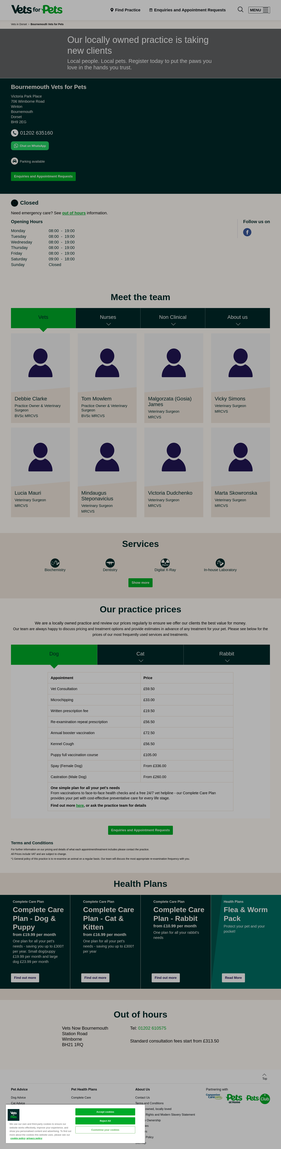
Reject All (105, 1120)
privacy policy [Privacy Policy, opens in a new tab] (34, 1138)
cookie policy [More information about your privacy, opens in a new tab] (17, 1138)
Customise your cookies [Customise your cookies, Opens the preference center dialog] (105, 1129)
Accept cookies (105, 1111)
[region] (75, 1123)
